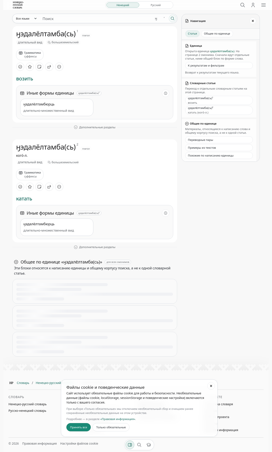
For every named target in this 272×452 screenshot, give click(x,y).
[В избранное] (30, 67)
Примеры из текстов (202, 148)
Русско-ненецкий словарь (27, 411)
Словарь (23, 383)
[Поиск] (242, 5)
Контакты (211, 423)
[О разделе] (165, 93)
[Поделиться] (49, 67)
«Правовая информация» (117, 419)
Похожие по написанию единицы (211, 155)
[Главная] (11, 383)
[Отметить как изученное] (20, 67)
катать (24, 198)
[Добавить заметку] (39, 67)
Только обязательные (111, 427)
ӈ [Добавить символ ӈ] (156, 18)
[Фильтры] (130, 444)
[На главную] (18, 5)
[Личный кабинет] (253, 5)
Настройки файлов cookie (79, 443)
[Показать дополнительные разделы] (94, 127)
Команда (210, 411)
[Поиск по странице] (139, 444)
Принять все (78, 427)
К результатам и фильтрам (206, 65)
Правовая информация (221, 430)
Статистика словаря (218, 404)
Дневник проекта (216, 417)
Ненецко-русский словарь (55, 383)
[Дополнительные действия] (59, 67)
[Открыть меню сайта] (263, 5)
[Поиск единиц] (95, 18)
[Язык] (26, 18)
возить (24, 78)
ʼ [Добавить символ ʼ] (164, 18)
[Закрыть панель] (253, 21)
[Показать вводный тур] (148, 444)
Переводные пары (200, 140)
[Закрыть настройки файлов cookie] (211, 386)
